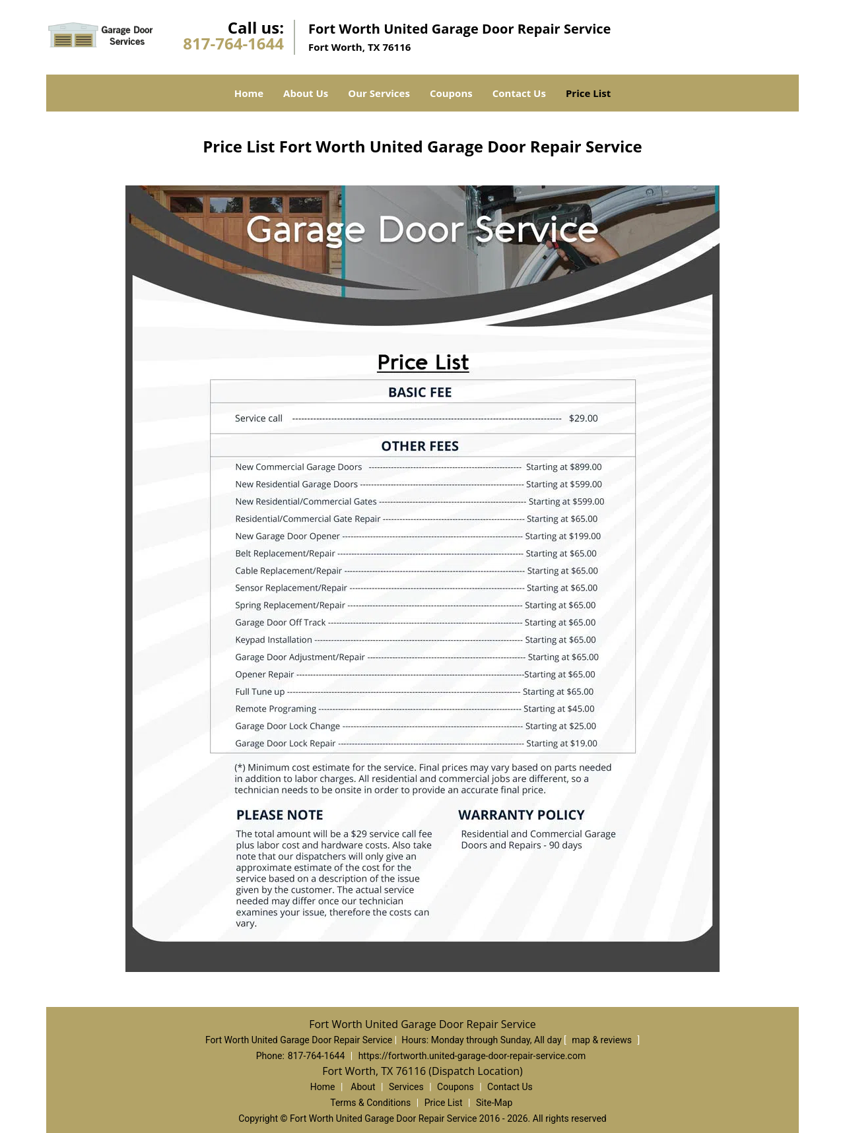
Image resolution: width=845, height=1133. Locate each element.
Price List (588, 93)
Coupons (451, 93)
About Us (305, 93)
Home (248, 93)
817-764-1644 (233, 43)
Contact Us (519, 93)
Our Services (379, 93)
